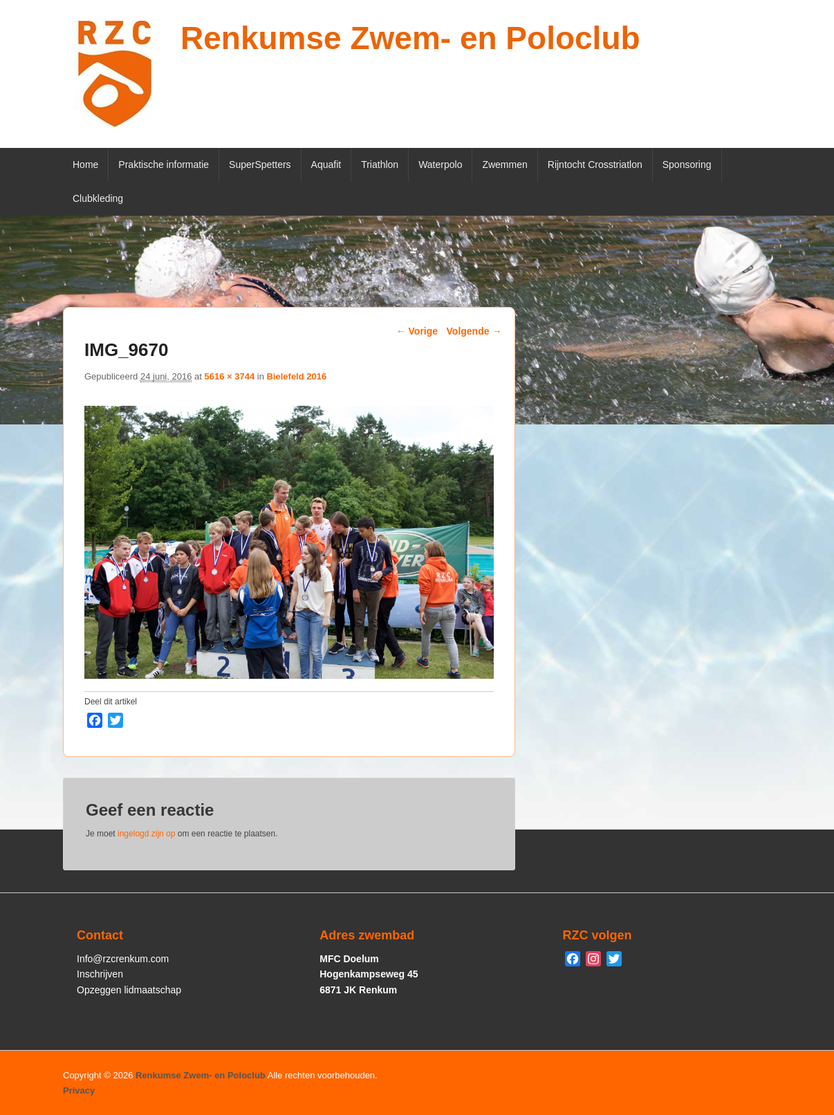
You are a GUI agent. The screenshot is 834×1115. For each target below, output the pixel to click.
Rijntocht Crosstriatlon (595, 164)
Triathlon (379, 164)
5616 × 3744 (229, 376)
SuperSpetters (260, 164)
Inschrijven (100, 974)
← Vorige (417, 331)
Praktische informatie (163, 164)
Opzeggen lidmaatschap (129, 989)
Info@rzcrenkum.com (123, 958)
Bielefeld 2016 (296, 376)
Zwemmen (504, 164)
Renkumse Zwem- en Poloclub (410, 38)
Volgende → (474, 331)
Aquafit (326, 164)
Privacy (79, 1090)
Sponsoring (687, 164)
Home (85, 164)
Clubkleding (98, 198)
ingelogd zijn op (146, 833)
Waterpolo (440, 164)
